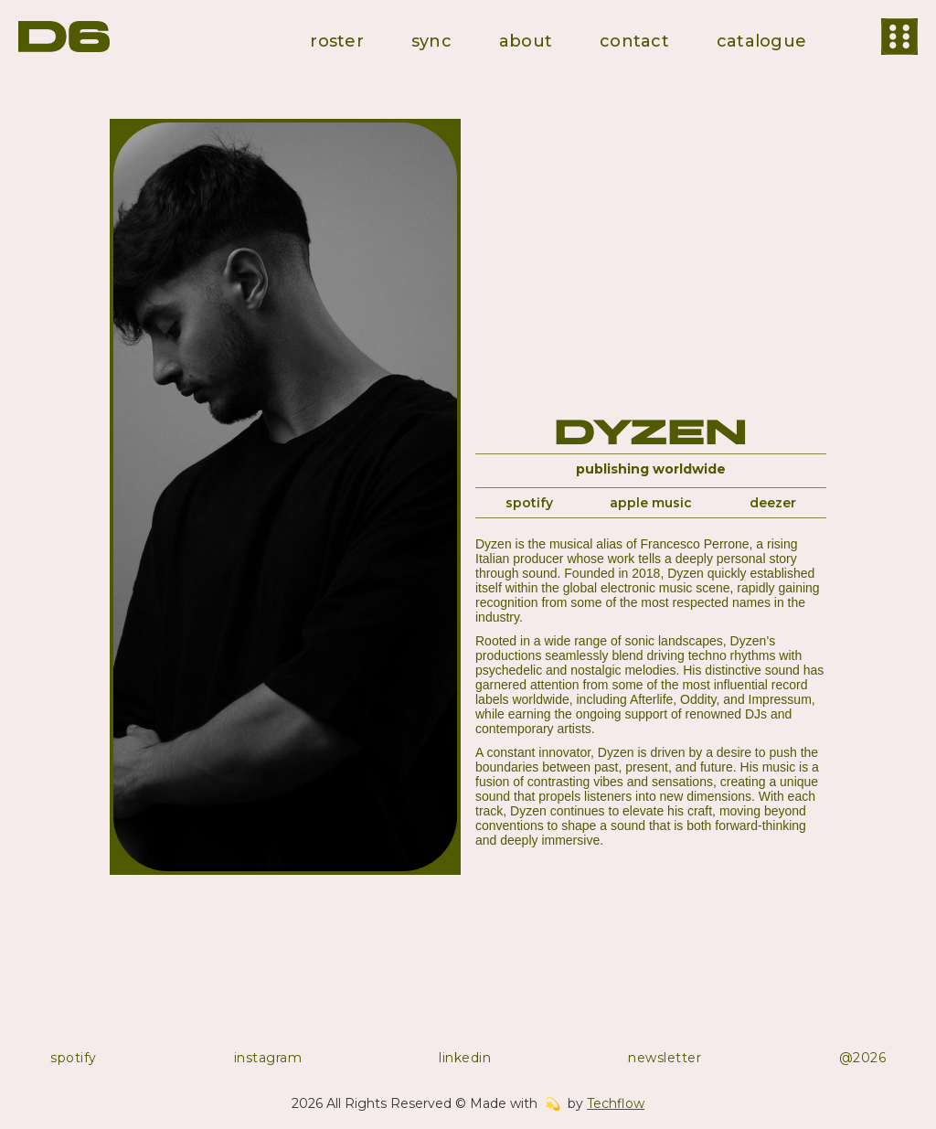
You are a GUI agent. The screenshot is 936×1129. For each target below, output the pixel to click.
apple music (651, 503)
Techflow (615, 1103)
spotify (529, 503)
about (525, 41)
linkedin (465, 1057)
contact (634, 41)
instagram (268, 1057)
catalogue (761, 41)
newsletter (664, 1057)
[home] (64, 36)
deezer (773, 503)
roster (337, 41)
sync (431, 41)
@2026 (863, 1057)
